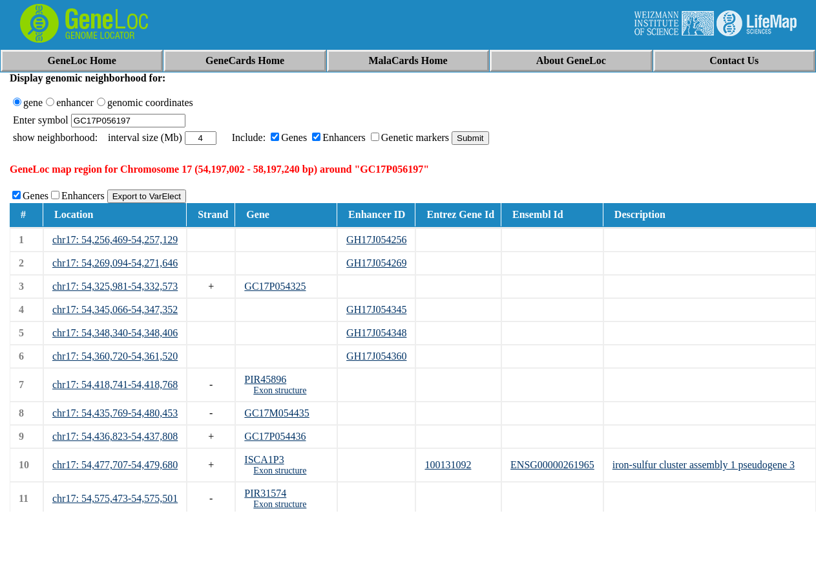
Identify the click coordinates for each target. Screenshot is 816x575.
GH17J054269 (376, 262)
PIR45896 (265, 379)
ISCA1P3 (264, 459)
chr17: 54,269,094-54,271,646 (115, 262)
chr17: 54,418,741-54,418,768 (115, 384)
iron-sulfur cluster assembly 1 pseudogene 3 (703, 464)
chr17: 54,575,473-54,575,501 (115, 498)
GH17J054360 (376, 356)
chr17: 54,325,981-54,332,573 (115, 286)
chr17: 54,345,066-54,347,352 (115, 309)
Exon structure (279, 390)
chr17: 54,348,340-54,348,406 (115, 332)
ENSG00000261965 (552, 464)
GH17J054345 (376, 309)
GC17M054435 (276, 412)
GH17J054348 (376, 332)
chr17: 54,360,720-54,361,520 (115, 356)
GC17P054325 (275, 286)
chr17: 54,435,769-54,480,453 (115, 412)
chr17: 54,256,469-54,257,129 (115, 239)
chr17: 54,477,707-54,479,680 (115, 464)
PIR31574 (265, 493)
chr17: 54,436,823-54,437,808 (115, 436)
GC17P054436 (275, 436)
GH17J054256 (376, 239)
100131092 (447, 464)
